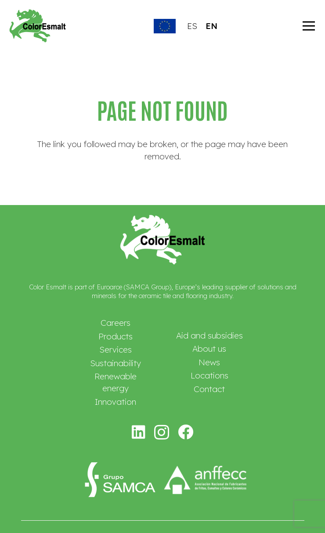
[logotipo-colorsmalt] (37, 25)
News (209, 362)
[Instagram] (162, 432)
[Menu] (308, 26)
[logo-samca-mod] (118, 480)
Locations (209, 375)
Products (115, 336)
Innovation (115, 401)
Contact (209, 389)
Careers (115, 322)
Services (115, 349)
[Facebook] (186, 431)
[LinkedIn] (139, 431)
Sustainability (115, 363)
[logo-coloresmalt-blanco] (162, 239)
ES (192, 26)
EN (211, 26)
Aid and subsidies (209, 335)
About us (209, 348)
